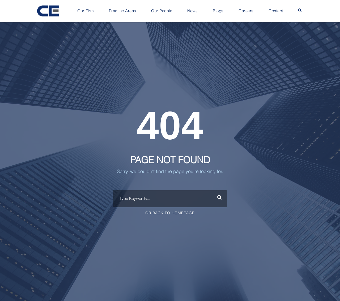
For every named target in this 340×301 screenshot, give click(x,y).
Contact (276, 11)
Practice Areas (122, 11)
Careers (246, 11)
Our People (161, 11)
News (192, 11)
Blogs (218, 11)
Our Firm (85, 11)
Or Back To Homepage (170, 213)
